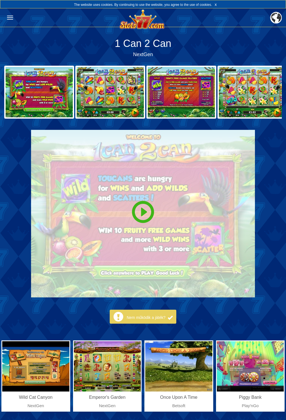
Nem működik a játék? (150, 317)
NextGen (143, 54)
